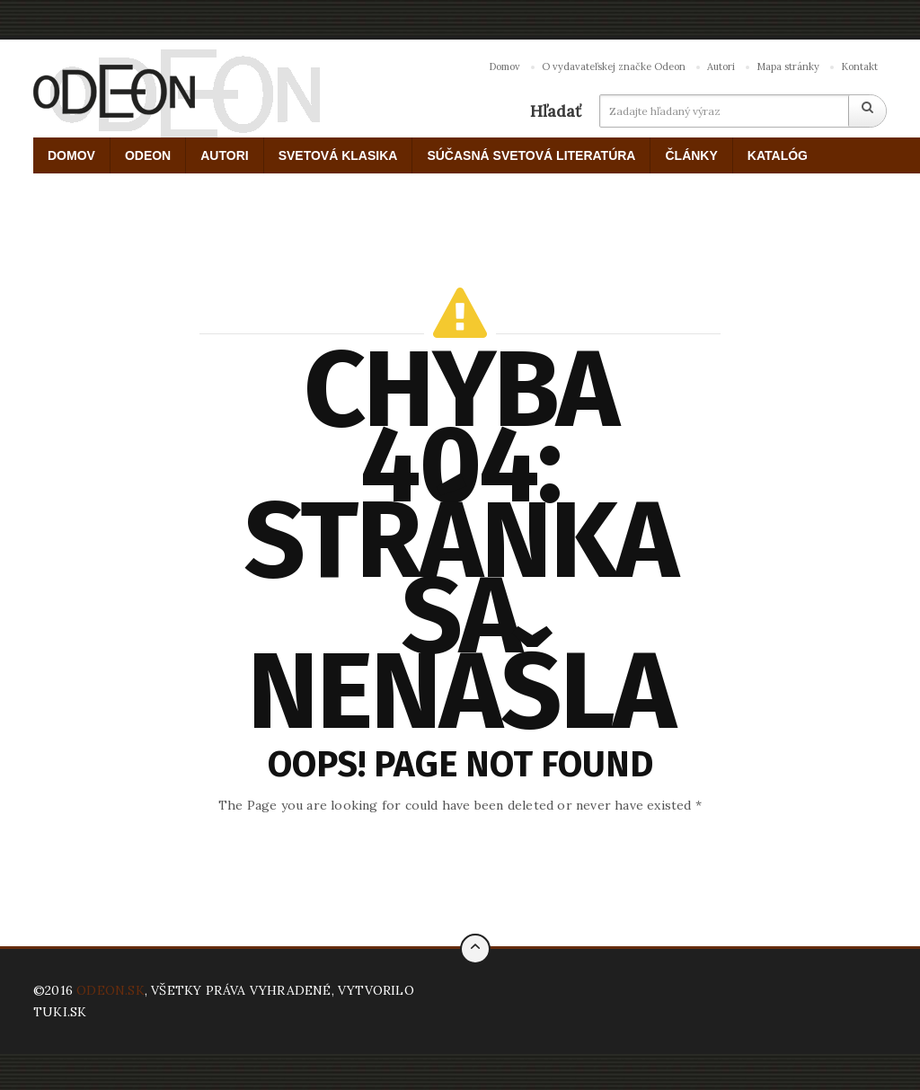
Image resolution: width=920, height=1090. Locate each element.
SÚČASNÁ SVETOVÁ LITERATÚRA (531, 155)
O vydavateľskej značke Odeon (614, 66)
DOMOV (71, 155)
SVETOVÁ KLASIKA (338, 155)
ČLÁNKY (691, 155)
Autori (721, 66)
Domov (504, 66)
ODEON (148, 155)
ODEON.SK (110, 990)
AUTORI (224, 155)
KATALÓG (778, 155)
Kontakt (859, 66)
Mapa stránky (787, 66)
